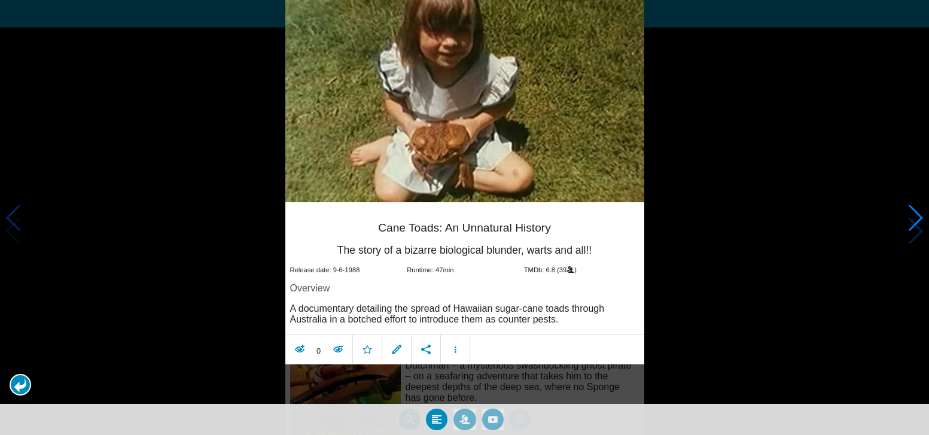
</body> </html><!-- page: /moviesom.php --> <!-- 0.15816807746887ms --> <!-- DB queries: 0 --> (464, 217)
